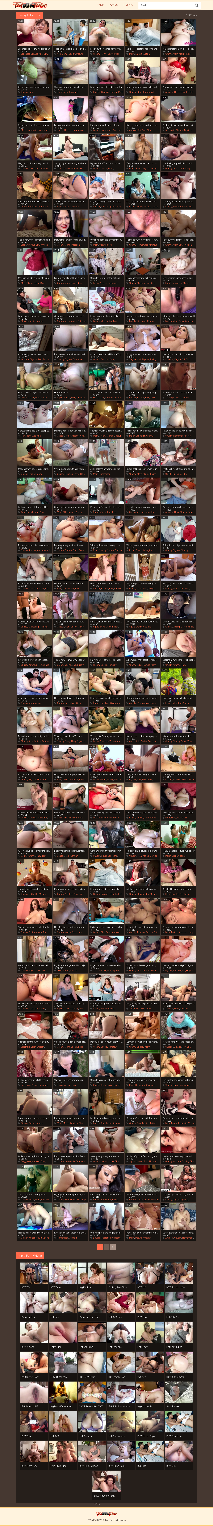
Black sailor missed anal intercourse (179, 1118)
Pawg (118, 206)
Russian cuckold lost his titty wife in (34, 201)
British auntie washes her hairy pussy (106, 49)
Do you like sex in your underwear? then (106, 1042)
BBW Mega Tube (117, 1376)
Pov (147, 818)
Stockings (77, 932)
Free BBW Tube (58, 1466)
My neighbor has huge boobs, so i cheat (70, 1194)
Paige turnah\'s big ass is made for (34, 1118)
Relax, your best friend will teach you (179, 583)
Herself (116, 1085)
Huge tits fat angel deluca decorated (142, 927)
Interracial (43, 168)
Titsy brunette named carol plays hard (142, 163)
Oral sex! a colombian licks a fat (141, 201)
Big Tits (189, 92)
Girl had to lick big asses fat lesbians (179, 545)
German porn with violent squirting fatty (106, 851)
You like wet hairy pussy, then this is (179, 87)
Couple (148, 1008)
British (116, 54)
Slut (188, 359)
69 (181, 474)
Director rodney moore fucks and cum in (106, 583)
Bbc (109, 512)
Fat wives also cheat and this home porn (106, 125)
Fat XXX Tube (115, 1317)
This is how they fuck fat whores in (34, 240)
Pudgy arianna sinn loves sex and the (142, 354)
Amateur (139, 54)
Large (188, 436)
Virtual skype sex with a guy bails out (70, 469)
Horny (187, 168)
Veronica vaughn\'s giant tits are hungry (106, 812)
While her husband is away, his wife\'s (106, 545)
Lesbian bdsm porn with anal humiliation (70, 583)
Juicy (73, 703)
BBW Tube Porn (116, 1466)
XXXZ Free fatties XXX (91, 1406)
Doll (183, 359)
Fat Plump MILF (29, 1406)
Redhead (177, 970)
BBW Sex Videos (175, 1376)
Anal (41, 54)
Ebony (104, 1199)
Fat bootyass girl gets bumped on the (179, 431)
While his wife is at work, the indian (142, 545)
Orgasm (111, 206)
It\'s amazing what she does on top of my (142, 1080)
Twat (31, 92)
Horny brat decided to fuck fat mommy (106, 889)
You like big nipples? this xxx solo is (179, 163)
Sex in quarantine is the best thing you (179, 1233)
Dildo (131, 168)
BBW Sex (26, 1436)
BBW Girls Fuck (87, 1376)
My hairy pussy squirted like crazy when (70, 545)
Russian (71, 54)
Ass (59, 54)
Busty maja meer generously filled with (70, 851)
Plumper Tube (28, 1317)
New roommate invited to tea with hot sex (142, 87)
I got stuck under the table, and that (106, 87)
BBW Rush (142, 1317)
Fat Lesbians (115, 1347)
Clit (139, 130)
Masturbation (143, 283)
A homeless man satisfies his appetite (142, 660)
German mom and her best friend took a (142, 1042)
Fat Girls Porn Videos (119, 1406)
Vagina (104, 168)
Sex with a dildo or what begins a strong (106, 1080)
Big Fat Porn (85, 1287)
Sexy (189, 1047)
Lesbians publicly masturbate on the (70, 125)
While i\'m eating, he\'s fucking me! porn (34, 1156)
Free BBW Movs (58, 1376)
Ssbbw (60, 206)
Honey (41, 206)
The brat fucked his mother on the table (70, 49)
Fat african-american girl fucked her (106, 622)
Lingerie (185, 970)
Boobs (153, 818)
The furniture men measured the (69, 622)
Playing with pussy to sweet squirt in (179, 507)
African (44, 245)
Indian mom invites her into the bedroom (106, 774)
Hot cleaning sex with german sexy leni (70, 927)
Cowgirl (151, 588)
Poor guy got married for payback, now (70, 889)
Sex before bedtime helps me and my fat (142, 49)
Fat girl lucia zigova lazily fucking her (70, 1118)
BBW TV (25, 1287)
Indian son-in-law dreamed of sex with (142, 431)
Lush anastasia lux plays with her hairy (70, 774)
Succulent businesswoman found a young (142, 469)
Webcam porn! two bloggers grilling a (106, 1233)
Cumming (43, 1085)
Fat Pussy (142, 1347)
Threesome (76, 245)
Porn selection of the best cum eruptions (34, 545)
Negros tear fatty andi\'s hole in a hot (34, 1233)
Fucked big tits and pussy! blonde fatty (179, 927)
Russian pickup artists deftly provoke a (179, 1003)
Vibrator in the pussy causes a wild (179, 316)
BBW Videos (27, 1347)
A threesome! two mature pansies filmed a (34, 698)
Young (60, 130)
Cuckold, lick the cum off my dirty (33, 1042)
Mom (64, 54)
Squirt (60, 397)
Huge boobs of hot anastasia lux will (106, 965)
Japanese (25, 54)
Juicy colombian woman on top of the (106, 469)
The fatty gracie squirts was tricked (142, 507)
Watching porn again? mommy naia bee (106, 240)
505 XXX (141, 1376)
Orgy (175, 1199)
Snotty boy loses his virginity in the (70, 163)
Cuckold (117, 130)
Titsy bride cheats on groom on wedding (142, 774)
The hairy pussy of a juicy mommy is (179, 201)
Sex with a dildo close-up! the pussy (34, 125)
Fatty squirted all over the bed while (106, 927)
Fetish (46, 359)
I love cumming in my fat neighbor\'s (179, 240)
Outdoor (118, 397)
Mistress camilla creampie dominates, (179, 736)
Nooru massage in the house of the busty (106, 1003)
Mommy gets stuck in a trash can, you (179, 622)
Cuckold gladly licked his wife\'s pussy (106, 354)
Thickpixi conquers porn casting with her (70, 1003)
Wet (44, 970)
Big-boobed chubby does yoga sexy (142, 736)
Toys (175, 168)
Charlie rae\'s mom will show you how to (142, 1118)
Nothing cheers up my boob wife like (34, 1003)
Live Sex (128, 5)
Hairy (103, 54)
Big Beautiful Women (61, 1406)
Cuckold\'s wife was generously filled (142, 965)
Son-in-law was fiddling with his (32, 1194)
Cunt (144, 130)
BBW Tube (55, 1287)
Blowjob (146, 92)
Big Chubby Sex (145, 1406)
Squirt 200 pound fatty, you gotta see (142, 1156)
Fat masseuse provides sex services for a (70, 354)
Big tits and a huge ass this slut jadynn (70, 965)
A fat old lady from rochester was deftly (142, 889)
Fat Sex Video (86, 1436)
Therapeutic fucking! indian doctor (106, 736)
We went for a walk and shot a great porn (179, 1042)
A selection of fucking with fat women (34, 622)
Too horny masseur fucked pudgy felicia (34, 927)
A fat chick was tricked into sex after (179, 469)
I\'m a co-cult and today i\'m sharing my (70, 1233)
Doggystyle (26, 1161)
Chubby (96, 92)
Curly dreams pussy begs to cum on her (179, 278)
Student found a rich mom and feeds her (70, 1042)
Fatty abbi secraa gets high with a (33, 736)
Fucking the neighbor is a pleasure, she (179, 1080)
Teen (40, 359)
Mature (79, 54)
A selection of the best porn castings (34, 812)
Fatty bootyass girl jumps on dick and (142, 1003)
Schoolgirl (170, 130)
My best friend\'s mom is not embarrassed (106, 163)
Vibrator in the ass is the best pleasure (34, 431)
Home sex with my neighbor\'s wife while (142, 240)
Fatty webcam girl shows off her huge (34, 507)
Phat (120, 92)
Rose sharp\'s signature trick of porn (106, 507)
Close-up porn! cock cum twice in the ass (70, 87)
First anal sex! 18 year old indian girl (34, 392)
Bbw (46, 54)
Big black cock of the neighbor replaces (142, 622)
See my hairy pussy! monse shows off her (106, 1156)
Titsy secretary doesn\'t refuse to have (70, 736)
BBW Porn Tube (29, 1466)
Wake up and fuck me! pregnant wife (179, 774)
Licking (32, 818)
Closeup (113, 92)
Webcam (116, 1238)
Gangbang (34, 627)
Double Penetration (102, 1238)
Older (190, 206)
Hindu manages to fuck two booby (179, 851)
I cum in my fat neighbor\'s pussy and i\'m (70, 278)
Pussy (110, 54)
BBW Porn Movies (175, 1287)
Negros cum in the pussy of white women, (34, 163)
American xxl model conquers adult (70, 201)
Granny (96, 54)
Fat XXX (54, 1436)
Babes (182, 856)
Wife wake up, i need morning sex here (34, 851)
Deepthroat (147, 779)
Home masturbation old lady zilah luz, (70, 698)
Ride (42, 283)
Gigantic (105, 92)
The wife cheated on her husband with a (34, 889)
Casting (24, 818)
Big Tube (141, 1466)
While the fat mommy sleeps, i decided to (179, 49)
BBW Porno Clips (146, 1436)
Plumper (151, 321)
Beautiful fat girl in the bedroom (177, 889)
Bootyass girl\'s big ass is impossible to (142, 698)
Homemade (62, 92)
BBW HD (141, 1287)
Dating (113, 5)
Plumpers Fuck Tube (89, 1317)
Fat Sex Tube (86, 1347)
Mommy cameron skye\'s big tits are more (179, 965)
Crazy (181, 321)
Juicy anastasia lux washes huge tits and (179, 812)
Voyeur (67, 1085)
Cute (156, 932)
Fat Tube (54, 1317)
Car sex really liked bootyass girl (69, 1080)
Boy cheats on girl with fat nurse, (105, 201)
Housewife (32, 130)
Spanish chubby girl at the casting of (106, 431)
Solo (78, 703)
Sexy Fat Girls (173, 1406)
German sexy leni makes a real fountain (70, 316)
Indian (132, 206)
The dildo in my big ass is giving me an (142, 392)
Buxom (80, 665)
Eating (153, 168)
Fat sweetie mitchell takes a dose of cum (34, 774)
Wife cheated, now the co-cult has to (142, 1194)
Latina (147, 54)
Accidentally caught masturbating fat (34, 354)
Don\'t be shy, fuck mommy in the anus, (142, 1233)
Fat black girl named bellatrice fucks (106, 1194)
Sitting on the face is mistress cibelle (70, 507)
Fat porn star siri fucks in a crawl (141, 851)
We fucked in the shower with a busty (34, 965)
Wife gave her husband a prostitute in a (34, 316)
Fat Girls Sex (172, 1317)
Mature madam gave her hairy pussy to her (70, 240)
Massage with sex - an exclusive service (34, 469)
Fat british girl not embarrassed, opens (34, 660)
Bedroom (80, 1161)
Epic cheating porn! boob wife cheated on (70, 1156)
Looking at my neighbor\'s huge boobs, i (179, 660)
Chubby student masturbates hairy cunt (179, 125)
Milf (152, 92)
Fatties (144, 741)
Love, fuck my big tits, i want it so (141, 812)
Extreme (82, 321)
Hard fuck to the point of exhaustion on (179, 354)
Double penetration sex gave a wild (106, 1118)
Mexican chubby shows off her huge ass (34, 278)
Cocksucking (77, 1047)
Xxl (31, 512)
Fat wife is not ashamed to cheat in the (106, 660)
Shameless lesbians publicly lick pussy (106, 392)
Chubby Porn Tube (117, 1287)
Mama (30, 283)
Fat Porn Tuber (174, 1347)
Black (23, 245)
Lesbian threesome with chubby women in (142, 278)
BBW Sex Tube (174, 1436)
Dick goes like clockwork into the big (142, 125)
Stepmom (74, 206)
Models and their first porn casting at (179, 1156)
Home (100, 5)
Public (31, 894)
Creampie (73, 92)
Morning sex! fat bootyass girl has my (70, 431)
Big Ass (34, 54)
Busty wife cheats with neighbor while (179, 392)
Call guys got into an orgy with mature (179, 1194)
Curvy (103, 206)
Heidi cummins (61, 392)
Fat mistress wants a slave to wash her (34, 583)
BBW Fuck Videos (88, 1466)
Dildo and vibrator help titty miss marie (34, 1080)
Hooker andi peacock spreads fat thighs (106, 698)
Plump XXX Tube (30, 1376)
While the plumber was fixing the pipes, (142, 583)
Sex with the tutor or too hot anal (105, 278)
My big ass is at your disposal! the (142, 316)
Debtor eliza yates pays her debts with (70, 812)
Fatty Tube (55, 1347)
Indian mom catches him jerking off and (106, 316)
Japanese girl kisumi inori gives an (34, 49)
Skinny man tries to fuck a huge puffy (34, 87)
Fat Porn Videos (116, 1436)
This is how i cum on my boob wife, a (70, 660)
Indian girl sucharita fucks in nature (179, 698)
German (74, 856)
